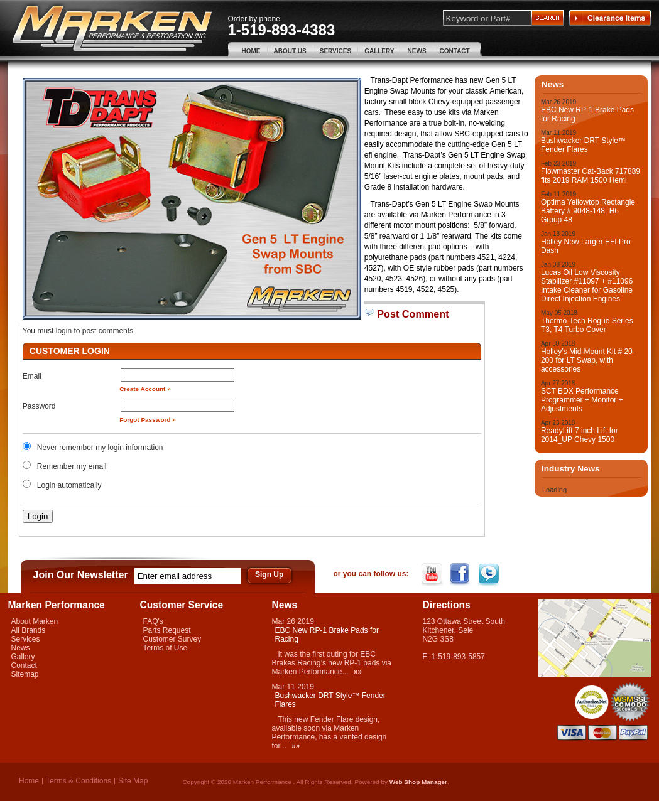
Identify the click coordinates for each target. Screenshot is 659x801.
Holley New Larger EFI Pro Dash (586, 246)
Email (32, 376)
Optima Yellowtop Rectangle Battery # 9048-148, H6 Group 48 (588, 211)
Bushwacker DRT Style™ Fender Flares (583, 145)
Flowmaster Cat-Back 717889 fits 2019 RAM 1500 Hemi (590, 176)
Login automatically (70, 485)
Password (39, 406)
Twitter (489, 574)
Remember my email (72, 466)
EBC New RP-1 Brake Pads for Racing (587, 114)
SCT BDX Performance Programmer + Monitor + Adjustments (582, 400)
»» (358, 671)
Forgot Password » (147, 419)
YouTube (433, 574)
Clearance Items (610, 18)
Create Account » (145, 388)
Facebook (461, 574)
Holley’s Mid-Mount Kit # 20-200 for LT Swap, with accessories (588, 360)
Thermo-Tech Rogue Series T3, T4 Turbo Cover (587, 325)
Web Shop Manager (418, 781)
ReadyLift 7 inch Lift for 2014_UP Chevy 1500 (579, 435)
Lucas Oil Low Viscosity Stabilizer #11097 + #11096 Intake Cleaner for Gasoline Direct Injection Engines (587, 285)
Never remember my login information (100, 447)
